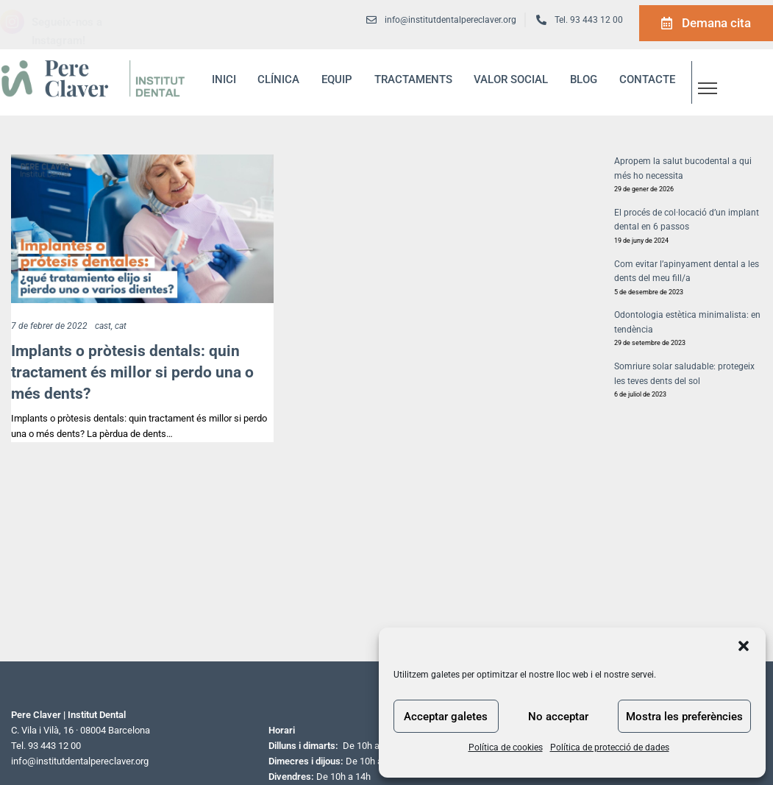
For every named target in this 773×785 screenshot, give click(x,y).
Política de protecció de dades (609, 747)
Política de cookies (506, 747)
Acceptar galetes (446, 716)
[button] (743, 646)
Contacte (647, 79)
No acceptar (558, 716)
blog (583, 79)
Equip (336, 79)
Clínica (278, 79)
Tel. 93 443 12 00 (589, 20)
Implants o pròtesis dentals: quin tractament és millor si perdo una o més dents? (132, 372)
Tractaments (413, 79)
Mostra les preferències (684, 716)
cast (103, 326)
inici (224, 79)
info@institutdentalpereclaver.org (80, 761)
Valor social (511, 79)
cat (121, 326)
